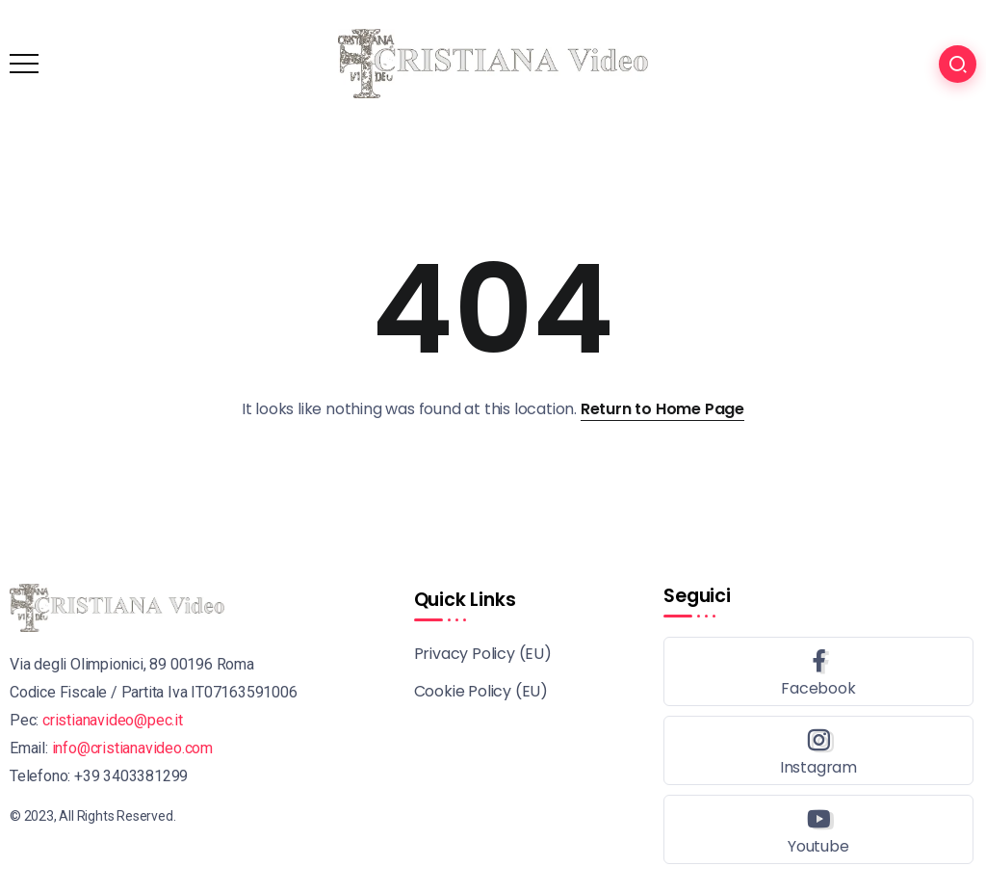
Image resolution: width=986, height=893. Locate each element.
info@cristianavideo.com (132, 748)
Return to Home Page (662, 409)
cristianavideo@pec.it (112, 720)
